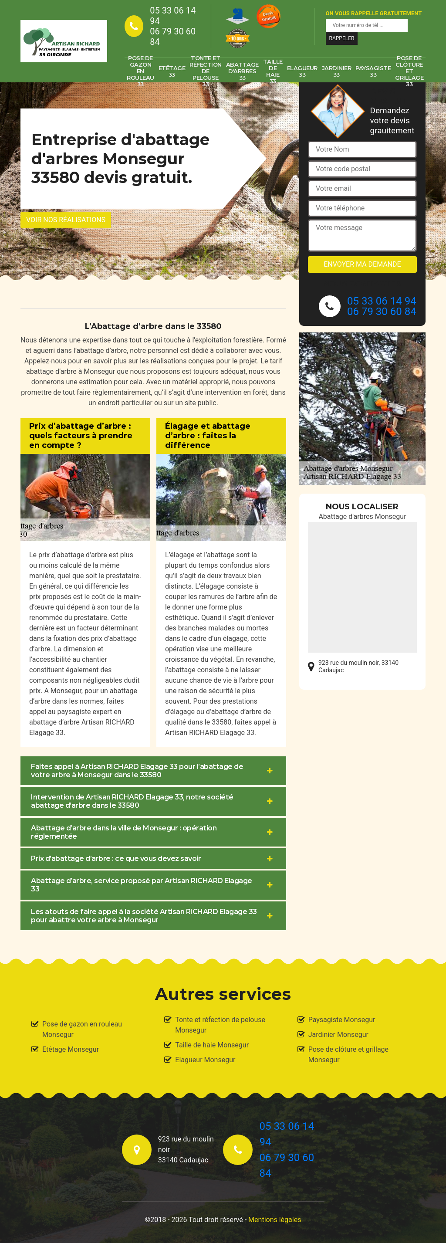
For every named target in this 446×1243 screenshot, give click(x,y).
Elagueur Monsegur (205, 1060)
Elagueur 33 (302, 71)
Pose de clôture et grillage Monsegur (348, 1054)
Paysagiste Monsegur (341, 1020)
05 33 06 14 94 (173, 15)
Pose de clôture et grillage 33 (409, 71)
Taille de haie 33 (273, 71)
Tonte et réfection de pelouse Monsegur (220, 1025)
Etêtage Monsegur (70, 1049)
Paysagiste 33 (373, 71)
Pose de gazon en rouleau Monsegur (82, 1029)
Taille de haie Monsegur (212, 1045)
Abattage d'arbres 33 (242, 71)
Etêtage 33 (172, 71)
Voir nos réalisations (65, 220)
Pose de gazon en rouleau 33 (140, 71)
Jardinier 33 (336, 71)
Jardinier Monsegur (338, 1034)
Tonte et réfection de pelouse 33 (205, 71)
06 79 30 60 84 (173, 36)
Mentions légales (274, 1220)
